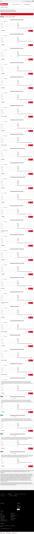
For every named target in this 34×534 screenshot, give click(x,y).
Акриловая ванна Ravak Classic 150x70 (16, 205)
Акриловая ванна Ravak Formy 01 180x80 (17, 263)
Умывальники (2, 518)
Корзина (18, 505)
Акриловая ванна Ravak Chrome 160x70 (16, 162)
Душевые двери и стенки (3, 519)
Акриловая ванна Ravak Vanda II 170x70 (16, 91)
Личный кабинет (19, 506)
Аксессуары (12, 514)
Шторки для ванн (2, 517)
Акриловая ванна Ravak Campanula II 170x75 (17, 148)
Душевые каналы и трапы (14, 515)
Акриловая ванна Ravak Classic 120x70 (16, 105)
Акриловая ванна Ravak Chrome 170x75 (16, 191)
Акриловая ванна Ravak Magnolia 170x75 (17, 320)
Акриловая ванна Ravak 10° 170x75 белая (17, 248)
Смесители (12, 517)
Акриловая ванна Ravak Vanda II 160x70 (17, 62)
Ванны (1, 514)
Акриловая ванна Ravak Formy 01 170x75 (17, 234)
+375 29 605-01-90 (27, 4)
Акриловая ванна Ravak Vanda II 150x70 (16, 19)
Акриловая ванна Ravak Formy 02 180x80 (17, 277)
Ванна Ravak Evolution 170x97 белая (16, 363)
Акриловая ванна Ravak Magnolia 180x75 (17, 349)
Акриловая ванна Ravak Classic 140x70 (16, 134)
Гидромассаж (12, 519)
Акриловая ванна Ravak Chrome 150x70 (16, 119)
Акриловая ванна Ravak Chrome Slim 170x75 (17, 396)
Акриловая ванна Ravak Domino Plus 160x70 (17, 451)
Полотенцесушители (13, 518)
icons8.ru (13, 525)
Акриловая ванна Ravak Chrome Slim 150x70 (17, 415)
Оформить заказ (19, 507)
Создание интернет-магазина (4, 528)
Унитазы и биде (13, 516)
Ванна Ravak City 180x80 (14, 306)
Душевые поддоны (2, 516)
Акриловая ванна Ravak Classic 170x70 (16, 291)
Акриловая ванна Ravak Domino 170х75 (16, 76)
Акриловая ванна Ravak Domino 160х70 (16, 48)
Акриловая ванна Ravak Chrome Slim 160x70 (17, 377)
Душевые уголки (2, 515)
